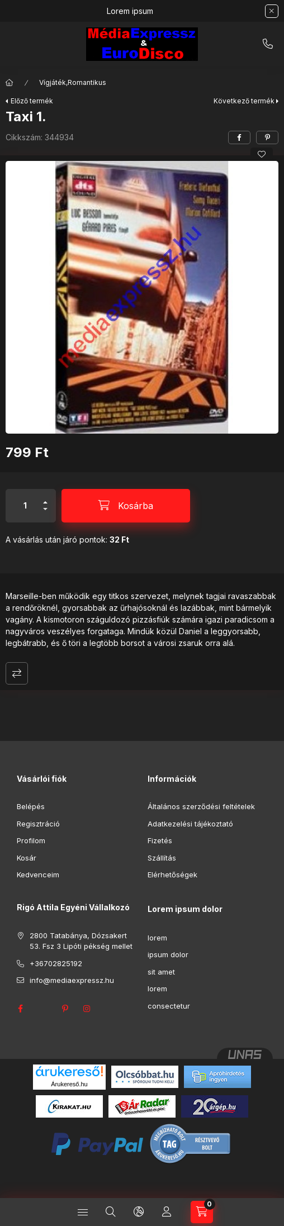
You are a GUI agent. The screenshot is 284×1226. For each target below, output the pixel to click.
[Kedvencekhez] (261, 154)
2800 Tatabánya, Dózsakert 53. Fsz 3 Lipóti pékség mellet (81, 941)
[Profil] (166, 1212)
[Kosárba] (125, 505)
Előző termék (32, 101)
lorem (157, 937)
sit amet (161, 971)
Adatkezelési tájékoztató (190, 823)
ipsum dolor (168, 954)
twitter (42, 1008)
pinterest (65, 1008)
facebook (20, 1008)
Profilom (31, 840)
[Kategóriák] (83, 1212)
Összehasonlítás (17, 673)
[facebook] (239, 137)
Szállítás (162, 857)
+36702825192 (267, 44)
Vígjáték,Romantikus (72, 82)
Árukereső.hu (69, 1084)
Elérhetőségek (172, 874)
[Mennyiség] (25, 506)
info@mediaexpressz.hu (72, 980)
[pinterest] (267, 137)
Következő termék (244, 101)
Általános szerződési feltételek (201, 806)
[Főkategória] (9, 83)
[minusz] (45, 514)
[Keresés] (111, 1212)
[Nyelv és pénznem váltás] (138, 1212)
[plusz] (45, 498)
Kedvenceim (38, 874)
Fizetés (160, 840)
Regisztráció (38, 823)
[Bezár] (271, 11)
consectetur (169, 1005)
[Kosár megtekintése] (202, 1212)
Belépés (31, 806)
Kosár (26, 857)
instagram (87, 1008)
